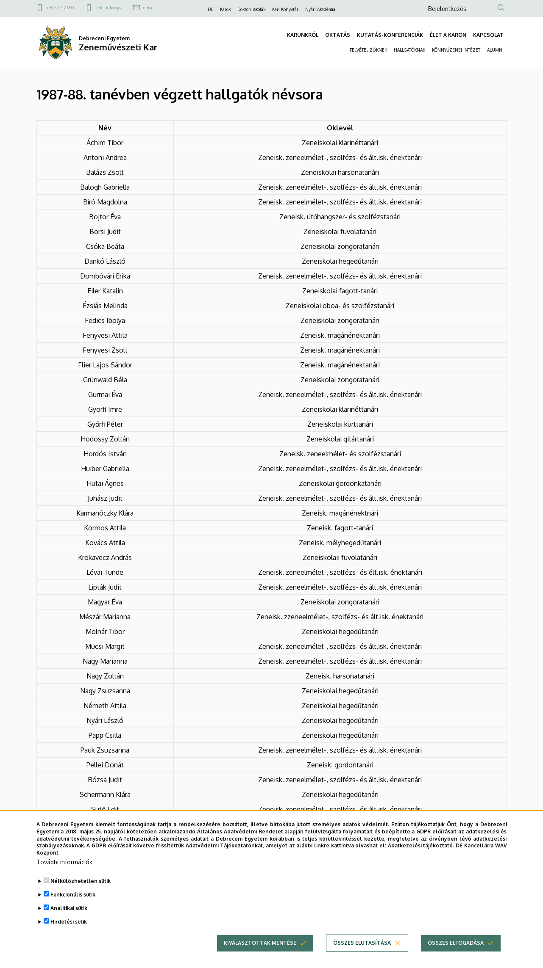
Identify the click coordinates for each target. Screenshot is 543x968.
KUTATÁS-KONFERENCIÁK (390, 35)
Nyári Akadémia (320, 9)
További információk (64, 872)
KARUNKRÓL (302, 35)
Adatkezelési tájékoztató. (421, 856)
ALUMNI (495, 49)
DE (210, 9)
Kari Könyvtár (285, 9)
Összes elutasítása (362, 953)
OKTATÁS (337, 35)
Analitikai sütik (68, 918)
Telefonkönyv (108, 7)
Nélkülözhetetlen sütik (80, 891)
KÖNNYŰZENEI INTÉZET (456, 49)
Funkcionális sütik (72, 905)
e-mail (149, 7)
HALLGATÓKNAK (409, 49)
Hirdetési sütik (68, 932)
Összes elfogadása (456, 953)
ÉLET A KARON (448, 35)
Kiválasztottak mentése (260, 953)
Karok (225, 9)
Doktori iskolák (251, 9)
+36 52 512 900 (60, 7)
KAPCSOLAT (488, 35)
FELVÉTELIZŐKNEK (368, 49)
